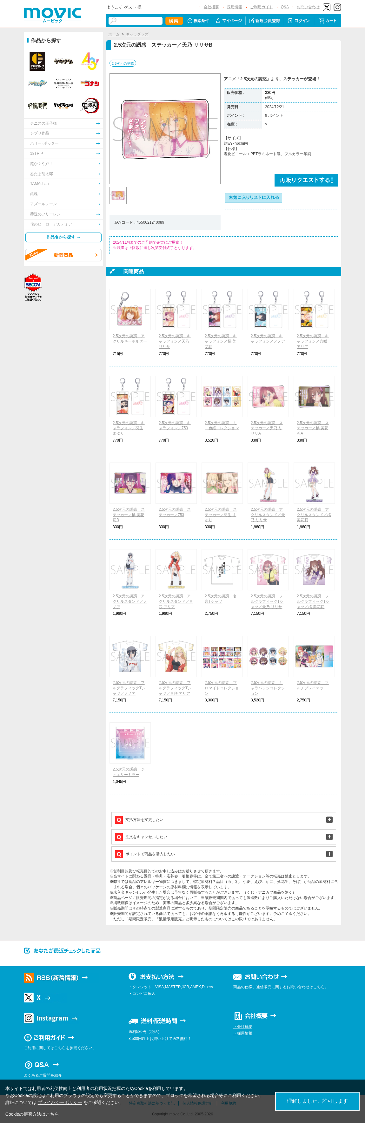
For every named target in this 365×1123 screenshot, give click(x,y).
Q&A (285, 7)
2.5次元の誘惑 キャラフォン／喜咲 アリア (313, 341)
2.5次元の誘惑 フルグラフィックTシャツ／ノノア (129, 688)
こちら (52, 1114)
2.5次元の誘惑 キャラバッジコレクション (268, 688)
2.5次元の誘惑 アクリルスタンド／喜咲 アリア (176, 601)
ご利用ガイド (261, 7)
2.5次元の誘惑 (123, 63)
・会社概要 (242, 1026)
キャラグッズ (137, 34)
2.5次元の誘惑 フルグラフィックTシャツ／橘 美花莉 (313, 601)
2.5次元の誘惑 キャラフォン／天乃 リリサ (175, 341)
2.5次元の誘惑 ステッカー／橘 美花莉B (129, 514)
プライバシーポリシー (60, 1102)
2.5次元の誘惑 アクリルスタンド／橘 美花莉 (314, 514)
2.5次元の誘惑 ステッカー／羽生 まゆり (221, 514)
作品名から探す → (63, 237)
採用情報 (234, 7)
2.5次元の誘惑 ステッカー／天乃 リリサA (267, 428)
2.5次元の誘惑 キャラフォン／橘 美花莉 (221, 341)
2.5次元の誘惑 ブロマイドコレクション (222, 688)
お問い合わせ (308, 7)
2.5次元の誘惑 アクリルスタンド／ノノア (130, 601)
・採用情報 (242, 1033)
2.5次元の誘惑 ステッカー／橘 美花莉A (313, 428)
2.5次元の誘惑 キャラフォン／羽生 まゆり (129, 428)
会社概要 (211, 7)
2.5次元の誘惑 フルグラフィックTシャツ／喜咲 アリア (175, 688)
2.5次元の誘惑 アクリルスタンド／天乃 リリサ (268, 514)
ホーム (114, 34)
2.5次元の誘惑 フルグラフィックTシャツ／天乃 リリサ (267, 601)
